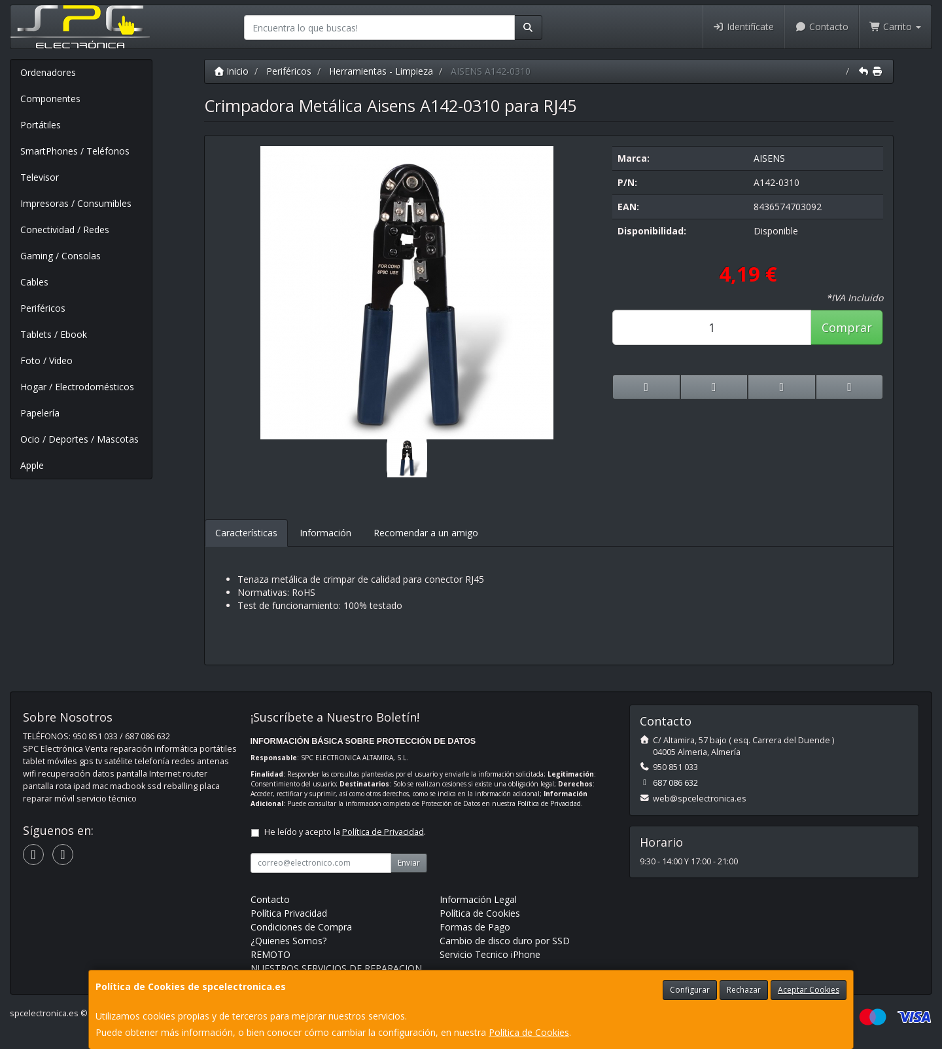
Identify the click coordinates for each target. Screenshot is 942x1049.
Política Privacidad (289, 913)
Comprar (847, 327)
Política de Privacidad (549, 803)
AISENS (769, 158)
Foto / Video (46, 360)
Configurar (690, 989)
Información (325, 532)
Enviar (409, 862)
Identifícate (744, 26)
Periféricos (42, 308)
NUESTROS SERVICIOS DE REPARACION (336, 968)
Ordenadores (48, 72)
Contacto (821, 26)
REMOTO (270, 954)
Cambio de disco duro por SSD (505, 940)
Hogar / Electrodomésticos (77, 386)
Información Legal (478, 899)
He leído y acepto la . (345, 831)
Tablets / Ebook (53, 334)
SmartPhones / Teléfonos (75, 151)
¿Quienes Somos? (288, 940)
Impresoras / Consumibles (75, 203)
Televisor (39, 177)
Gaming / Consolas (60, 255)
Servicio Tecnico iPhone (490, 954)
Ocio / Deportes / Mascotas (79, 439)
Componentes (50, 98)
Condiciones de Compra (301, 927)
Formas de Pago (475, 927)
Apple (32, 465)
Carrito (895, 26)
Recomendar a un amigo (426, 532)
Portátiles (40, 125)
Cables (34, 282)
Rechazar (744, 989)
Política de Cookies (529, 1032)
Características (246, 532)
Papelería (40, 413)
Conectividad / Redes (64, 229)
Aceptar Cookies (808, 989)
